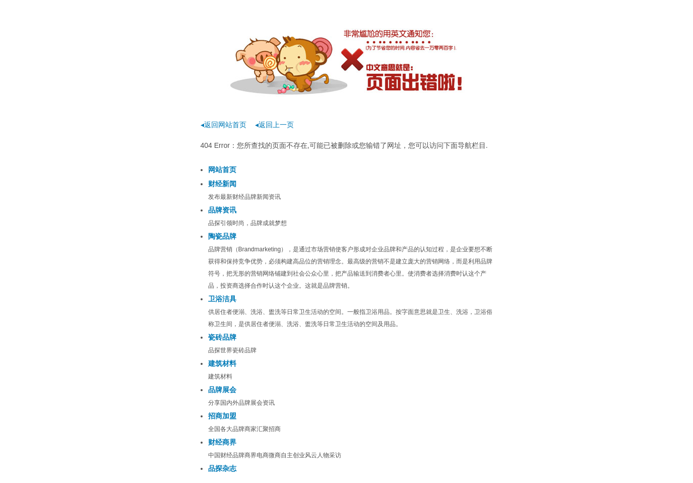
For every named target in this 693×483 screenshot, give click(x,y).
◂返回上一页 (274, 125)
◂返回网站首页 (223, 125)
